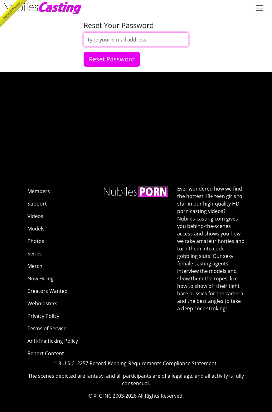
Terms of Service (46, 328)
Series (34, 253)
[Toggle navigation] (259, 8)
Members (38, 191)
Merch (34, 266)
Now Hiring (40, 278)
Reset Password (112, 59)
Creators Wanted (47, 291)
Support (37, 203)
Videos (35, 216)
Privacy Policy (43, 316)
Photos (35, 241)
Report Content (45, 353)
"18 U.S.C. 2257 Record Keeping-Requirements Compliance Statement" (136, 363)
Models (36, 228)
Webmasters (42, 303)
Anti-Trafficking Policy (52, 340)
